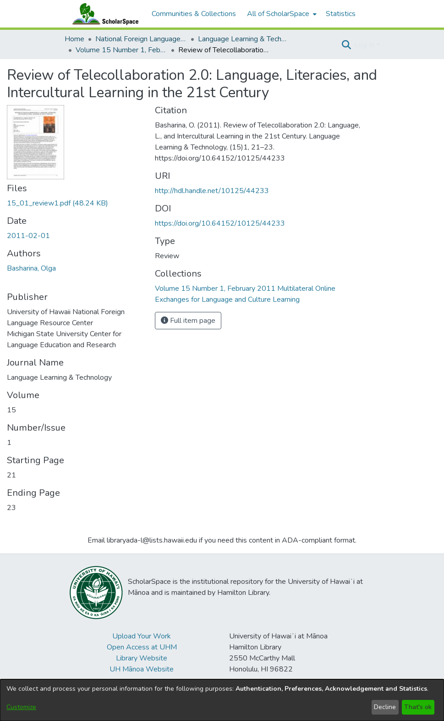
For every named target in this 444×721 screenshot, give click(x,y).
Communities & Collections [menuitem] (194, 14)
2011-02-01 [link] (28, 236)
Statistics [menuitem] (341, 14)
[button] (346, 44)
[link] (57, 203)
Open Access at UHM (142, 647)
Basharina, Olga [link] (31, 268)
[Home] (103, 13)
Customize (21, 707)
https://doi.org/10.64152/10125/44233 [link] (220, 223)
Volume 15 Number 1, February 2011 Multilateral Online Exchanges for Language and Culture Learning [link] (121, 50)
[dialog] (222, 700)
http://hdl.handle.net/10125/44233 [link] (212, 191)
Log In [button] (365, 45)
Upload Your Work (141, 636)
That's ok (418, 707)
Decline (385, 707)
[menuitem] (281, 14)
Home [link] (74, 39)
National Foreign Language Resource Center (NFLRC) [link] (141, 39)
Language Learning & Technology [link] (244, 39)
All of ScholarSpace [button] (278, 14)
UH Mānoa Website (142, 669)
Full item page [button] (188, 321)
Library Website (141, 658)
